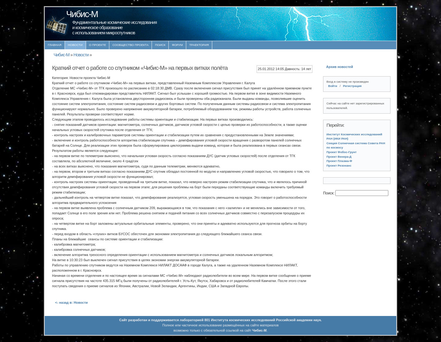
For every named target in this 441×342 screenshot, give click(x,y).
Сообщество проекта (130, 45)
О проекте (97, 45)
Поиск (160, 45)
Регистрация (352, 86)
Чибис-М (62, 54)
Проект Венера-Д (339, 156)
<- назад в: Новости (71, 302)
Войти (332, 86)
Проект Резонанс (338, 165)
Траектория (199, 45)
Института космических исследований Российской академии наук (266, 320)
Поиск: (329, 193)
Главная (55, 45)
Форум (177, 45)
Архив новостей (339, 67)
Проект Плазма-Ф (339, 161)
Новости (75, 45)
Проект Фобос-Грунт (341, 152)
